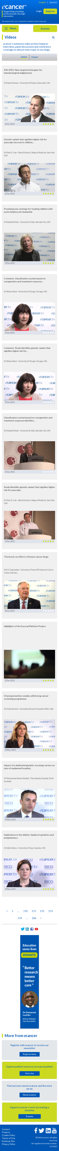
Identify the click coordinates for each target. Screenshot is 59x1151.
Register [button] (50, 11)
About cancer (29, 1095)
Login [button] (39, 11)
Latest (24, 57)
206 (34, 917)
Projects (6, 1132)
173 (50, 910)
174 (20, 917)
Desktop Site (8, 1141)
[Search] (53, 37)
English (42, 2)
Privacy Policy (8, 1144)
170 (25, 910)
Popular (34, 57)
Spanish (53, 2)
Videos (10, 37)
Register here (29, 1054)
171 (34, 910)
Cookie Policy (8, 1135)
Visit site (29, 1073)
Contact (6, 1129)
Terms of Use (8, 1138)
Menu (10, 28)
